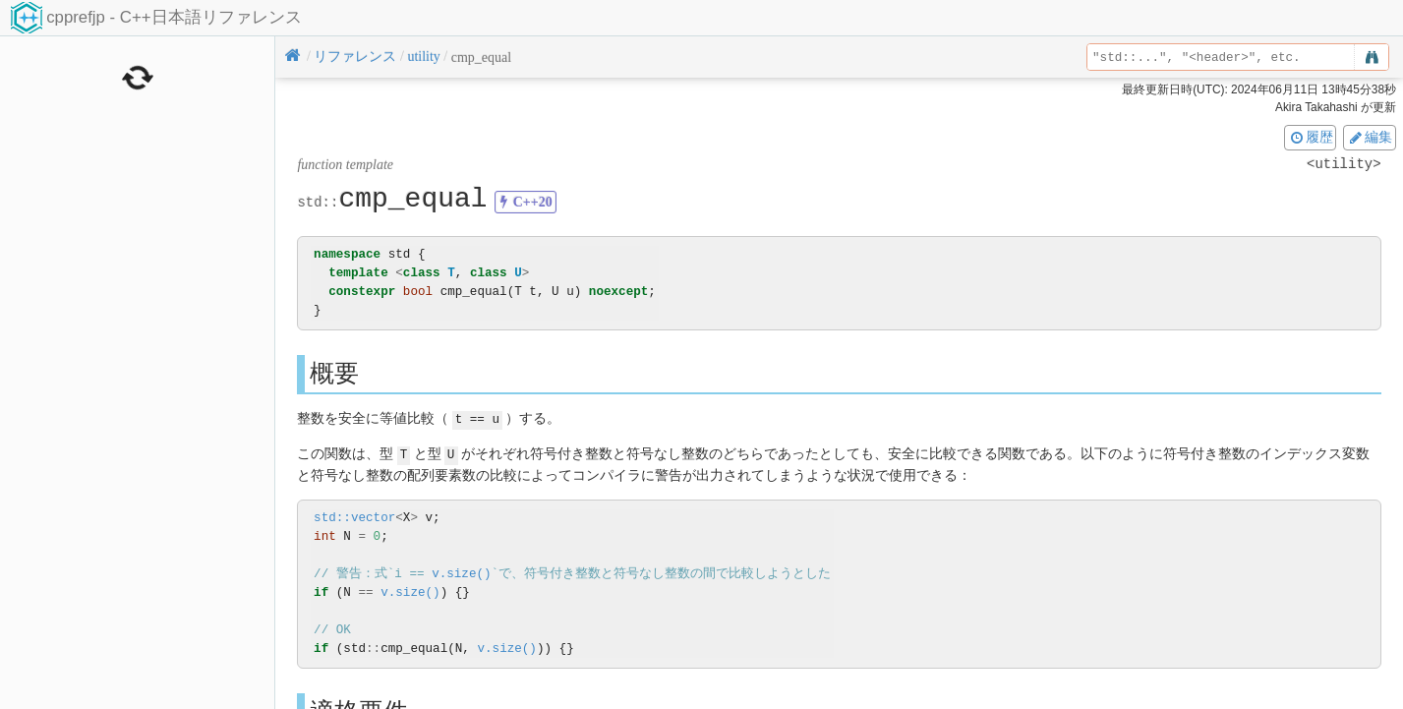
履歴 (1310, 137)
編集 (1369, 137)
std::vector (354, 515)
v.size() (461, 571)
